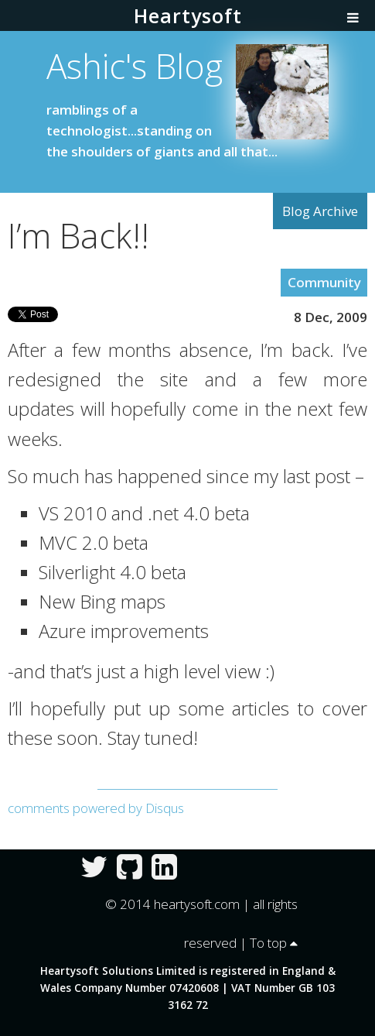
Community (324, 282)
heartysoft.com (197, 904)
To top (274, 943)
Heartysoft (188, 15)
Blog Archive (320, 211)
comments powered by (96, 808)
